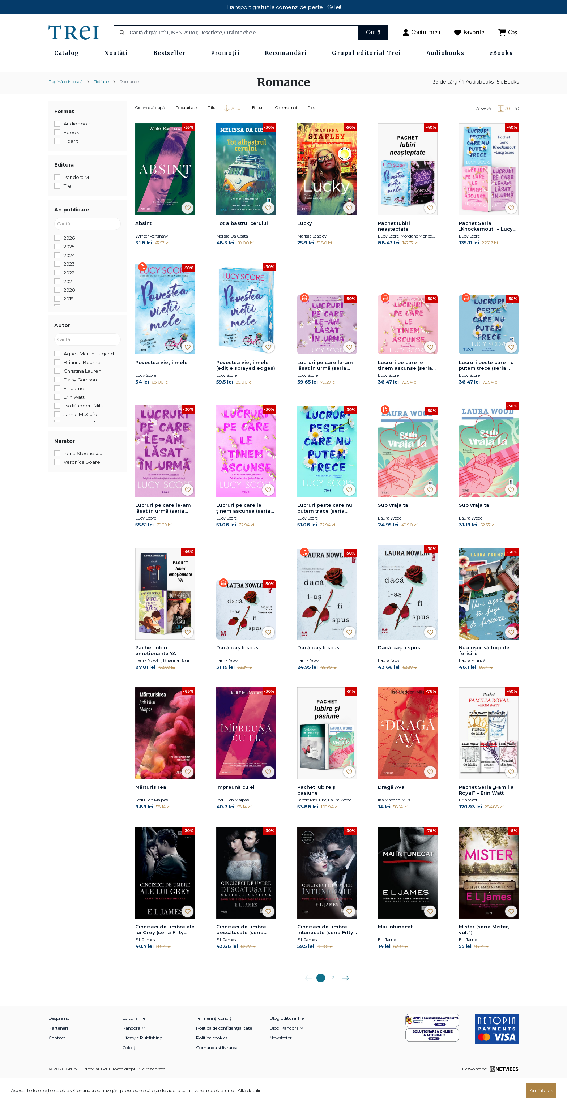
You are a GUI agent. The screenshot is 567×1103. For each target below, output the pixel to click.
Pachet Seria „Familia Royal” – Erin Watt (486, 814)
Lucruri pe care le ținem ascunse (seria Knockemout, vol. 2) (405, 389)
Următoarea (345, 999)
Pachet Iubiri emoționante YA (155, 674)
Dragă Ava (391, 811)
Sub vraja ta (393, 529)
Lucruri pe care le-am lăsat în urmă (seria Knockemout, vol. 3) (325, 389)
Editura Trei (134, 1042)
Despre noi (59, 1042)
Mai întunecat (395, 950)
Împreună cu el (235, 811)
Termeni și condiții (215, 1042)
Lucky (304, 246)
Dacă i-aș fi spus (237, 671)
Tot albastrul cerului (242, 246)
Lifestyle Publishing (142, 1061)
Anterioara (308, 999)
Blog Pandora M (287, 1052)
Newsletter (281, 1061)
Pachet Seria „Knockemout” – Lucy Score (486, 250)
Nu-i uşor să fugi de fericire (484, 674)
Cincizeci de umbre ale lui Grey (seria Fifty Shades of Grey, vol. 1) (165, 954)
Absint (143, 246)
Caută (373, 32)
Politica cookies (211, 1061)
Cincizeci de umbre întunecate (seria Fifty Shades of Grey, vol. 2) (326, 954)
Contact (56, 1061)
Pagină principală (65, 105)
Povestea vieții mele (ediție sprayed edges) (245, 389)
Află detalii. (249, 1090)
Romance (129, 105)
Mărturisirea (150, 811)
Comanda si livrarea (217, 1071)
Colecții (129, 1071)
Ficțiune (101, 105)
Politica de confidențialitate (224, 1052)
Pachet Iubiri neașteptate (394, 249)
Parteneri (58, 1052)
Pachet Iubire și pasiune (317, 814)
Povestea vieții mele (161, 386)
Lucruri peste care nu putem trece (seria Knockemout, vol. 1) (486, 389)
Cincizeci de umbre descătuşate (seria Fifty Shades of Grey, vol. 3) (243, 954)
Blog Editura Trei (287, 1042)
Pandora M (133, 1052)
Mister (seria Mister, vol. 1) (484, 953)
